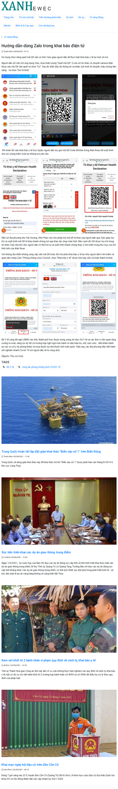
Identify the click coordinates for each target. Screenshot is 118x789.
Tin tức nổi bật (26, 17)
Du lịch (69, 17)
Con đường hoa (46, 25)
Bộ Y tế (10, 367)
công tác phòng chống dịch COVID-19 (41, 367)
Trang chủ (9, 17)
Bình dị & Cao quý (24, 25)
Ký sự (81, 17)
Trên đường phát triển (50, 17)
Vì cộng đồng (96, 17)
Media (7, 25)
